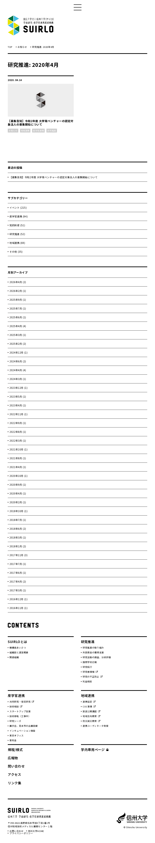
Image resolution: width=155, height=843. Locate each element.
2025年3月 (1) (17, 335)
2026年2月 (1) (17, 291)
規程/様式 (15, 749)
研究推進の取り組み (93, 647)
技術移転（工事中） (20, 716)
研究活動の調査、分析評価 (97, 657)
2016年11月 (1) (18, 608)
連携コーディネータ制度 (95, 725)
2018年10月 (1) (18, 511)
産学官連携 (16, 695)
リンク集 (14, 782)
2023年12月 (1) (18, 387)
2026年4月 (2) (17, 282)
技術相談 (15, 706)
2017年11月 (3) (18, 555)
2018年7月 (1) (17, 520)
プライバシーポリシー (21, 833)
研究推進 (88, 641)
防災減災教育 (91, 721)
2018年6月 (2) (17, 528)
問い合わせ (16, 766)
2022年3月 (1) (17, 440)
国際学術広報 (90, 662)
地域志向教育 (91, 716)
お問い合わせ (16, 831)
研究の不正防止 (93, 676)
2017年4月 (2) (17, 581)
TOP (10, 47)
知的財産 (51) (17, 225)
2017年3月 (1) (17, 590)
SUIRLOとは (17, 641)
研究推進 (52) (17, 234)
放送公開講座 (91, 711)
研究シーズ (15, 721)
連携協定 (89, 701)
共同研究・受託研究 (21, 701)
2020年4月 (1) (17, 493)
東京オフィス (16, 735)
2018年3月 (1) (17, 537)
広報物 (13, 757)
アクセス (14, 774)
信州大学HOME (36, 831)
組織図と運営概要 (18, 652)
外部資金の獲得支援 (93, 652)
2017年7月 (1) (17, 564)
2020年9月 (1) (17, 484)
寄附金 (13, 740)
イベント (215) (18, 207)
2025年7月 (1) (17, 308)
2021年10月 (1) (18, 449)
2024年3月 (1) (17, 379)
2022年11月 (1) (18, 414)
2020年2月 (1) (17, 502)
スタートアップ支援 (20, 711)
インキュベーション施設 (22, 730)
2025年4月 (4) (17, 326)
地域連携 (88, 695)
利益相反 (87, 681)
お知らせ (22, 47)
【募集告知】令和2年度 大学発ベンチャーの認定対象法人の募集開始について (53, 177)
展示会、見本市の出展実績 (23, 725)
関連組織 (14, 657)
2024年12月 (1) (18, 352)
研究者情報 (90, 671)
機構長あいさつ (17, 647)
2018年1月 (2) (17, 546)
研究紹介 (87, 667)
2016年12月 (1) (18, 599)
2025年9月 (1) (17, 299)
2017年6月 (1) (17, 572)
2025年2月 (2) (17, 343)
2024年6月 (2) (17, 361)
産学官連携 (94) (18, 216)
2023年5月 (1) (17, 396)
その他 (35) (16, 251)
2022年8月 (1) (17, 432)
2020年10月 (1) (18, 476)
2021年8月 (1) (17, 458)
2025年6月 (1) (17, 317)
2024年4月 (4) (17, 370)
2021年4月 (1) (17, 467)
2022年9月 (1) (17, 423)
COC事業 (89, 706)
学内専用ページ (95, 749)
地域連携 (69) (17, 243)
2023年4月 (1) (17, 405)
